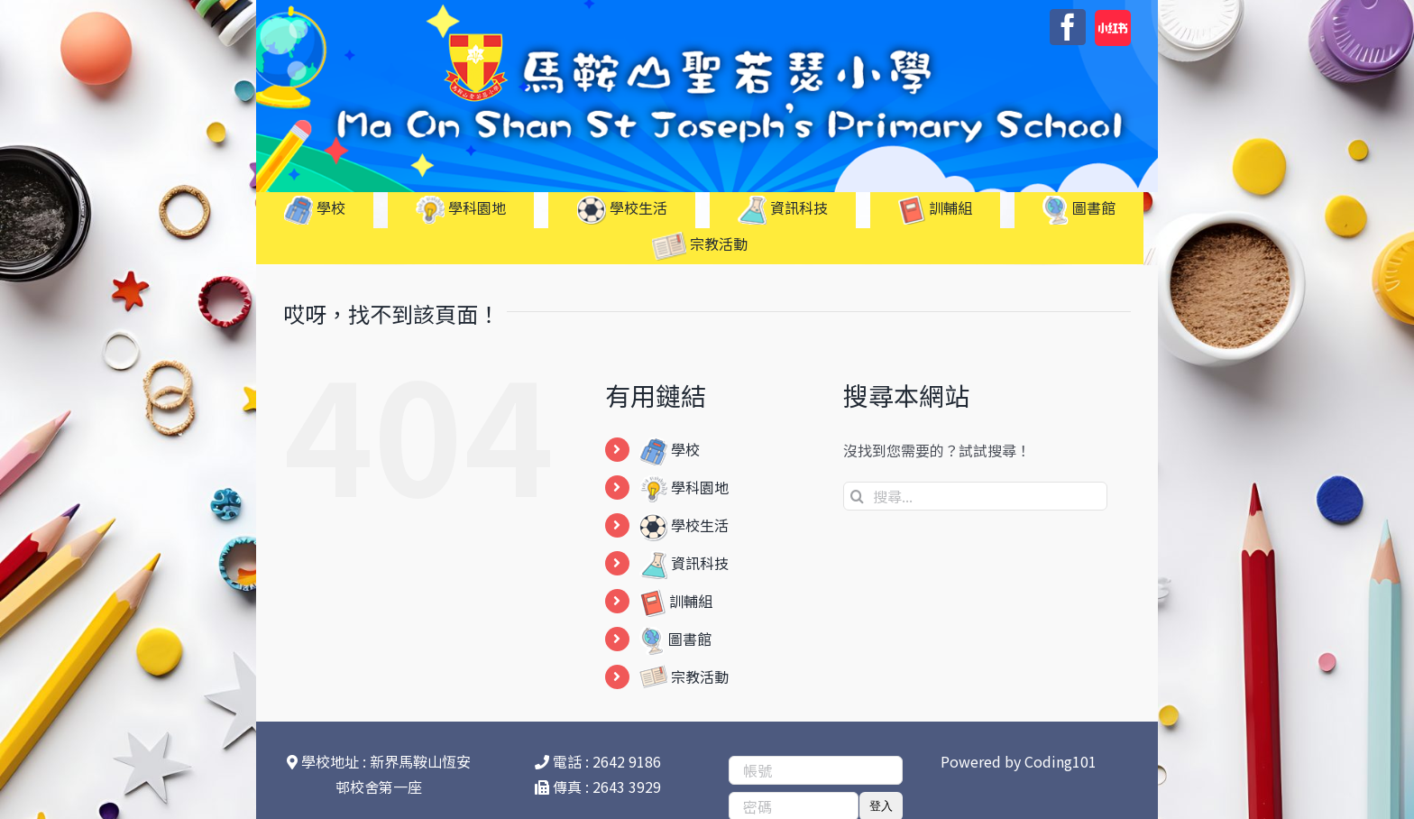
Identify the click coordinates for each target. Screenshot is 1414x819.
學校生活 (684, 525)
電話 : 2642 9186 (598, 761)
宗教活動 (684, 676)
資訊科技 (684, 563)
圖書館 (675, 638)
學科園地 (684, 487)
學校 (669, 449)
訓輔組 (675, 601)
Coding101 (1060, 761)
